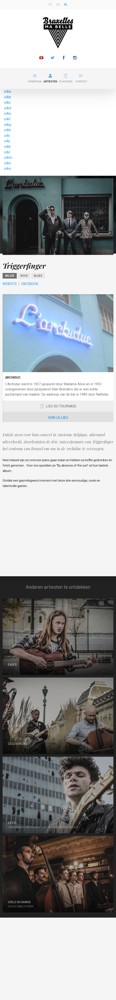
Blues (38, 275)
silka (7, 91)
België (9, 275)
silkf (7, 119)
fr (50, 4)
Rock (24, 275)
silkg (7, 125)
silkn (7, 163)
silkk (7, 147)
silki (7, 136)
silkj (7, 141)
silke (7, 113)
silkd (7, 108)
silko (7, 168)
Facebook (29, 284)
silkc (7, 102)
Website (10, 284)
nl (65, 4)
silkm (8, 158)
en (58, 4)
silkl (7, 152)
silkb (7, 97)
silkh (7, 130)
